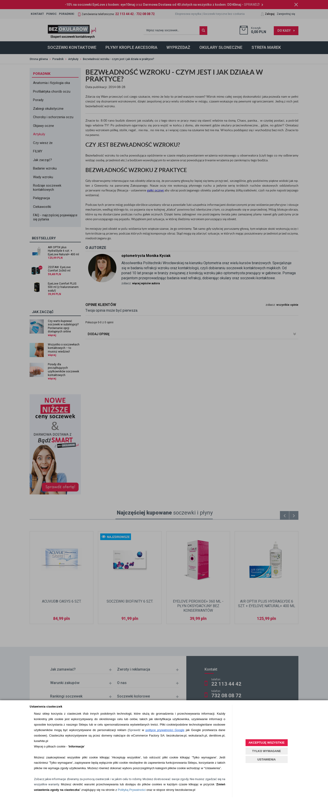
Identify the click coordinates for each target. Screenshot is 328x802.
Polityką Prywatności (132, 790)
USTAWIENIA (266, 759)
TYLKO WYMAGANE (266, 751)
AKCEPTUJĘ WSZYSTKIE (266, 742)
